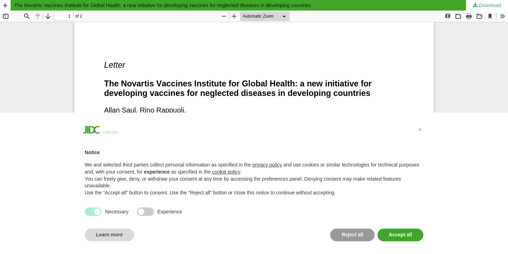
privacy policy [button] (267, 165)
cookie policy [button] (226, 172)
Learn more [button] (109, 234)
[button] (419, 129)
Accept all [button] (400, 234)
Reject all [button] (352, 234)
